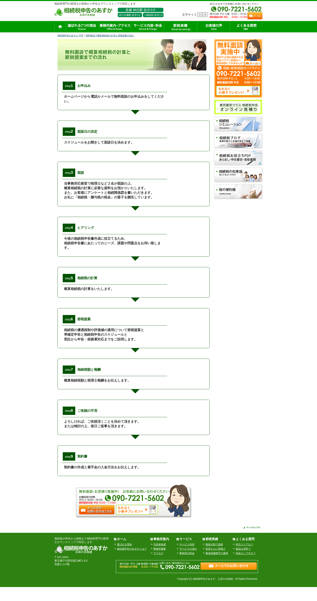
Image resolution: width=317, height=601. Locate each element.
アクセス (158, 567)
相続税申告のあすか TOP (70, 35)
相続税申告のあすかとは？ (132, 562)
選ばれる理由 (124, 558)
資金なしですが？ (246, 567)
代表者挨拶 (159, 558)
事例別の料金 (186, 567)
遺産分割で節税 (214, 558)
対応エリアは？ (244, 558)
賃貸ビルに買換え (215, 562)
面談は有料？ (243, 562)
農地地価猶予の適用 (216, 567)
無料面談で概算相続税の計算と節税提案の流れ (110, 35)
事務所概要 (159, 562)
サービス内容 (186, 558)
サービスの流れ (188, 562)
